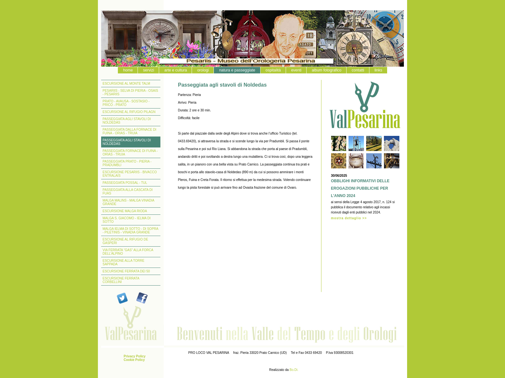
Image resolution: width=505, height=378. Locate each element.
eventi (296, 70)
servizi (148, 70)
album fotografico (326, 70)
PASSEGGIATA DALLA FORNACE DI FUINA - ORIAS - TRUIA (130, 131)
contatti (358, 70)
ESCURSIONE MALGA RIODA (125, 211)
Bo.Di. (294, 370)
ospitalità (273, 70)
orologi (203, 70)
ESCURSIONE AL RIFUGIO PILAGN (129, 112)
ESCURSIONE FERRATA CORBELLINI (121, 280)
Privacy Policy (135, 356)
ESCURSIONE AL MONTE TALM (126, 83)
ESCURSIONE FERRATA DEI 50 (126, 271)
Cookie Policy (134, 360)
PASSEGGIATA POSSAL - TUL (125, 182)
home (128, 70)
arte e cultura (175, 70)
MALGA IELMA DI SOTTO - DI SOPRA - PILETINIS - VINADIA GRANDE (130, 230)
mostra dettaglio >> (349, 218)
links (378, 70)
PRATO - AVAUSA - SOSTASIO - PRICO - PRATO (126, 103)
